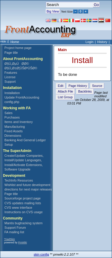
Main (62, 49)
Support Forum (15, 227)
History (102, 42)
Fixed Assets (13, 131)
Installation (12, 93)
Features (10, 72)
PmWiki (22, 242)
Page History (77, 85)
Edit (61, 85)
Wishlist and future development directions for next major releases (28, 187)
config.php (11, 102)
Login (89, 42)
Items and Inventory (18, 122)
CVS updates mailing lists (22, 203)
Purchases (12, 117)
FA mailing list (14, 232)
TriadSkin (9, 239)
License (10, 77)
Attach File (65, 91)
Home (14, 42)
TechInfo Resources (18, 180)
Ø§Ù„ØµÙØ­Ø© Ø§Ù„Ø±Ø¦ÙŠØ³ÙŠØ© (20, 66)
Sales (8, 113)
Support (10, 81)
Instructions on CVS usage (23, 212)
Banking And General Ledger (25, 140)
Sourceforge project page (22, 198)
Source (97, 85)
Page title (11, 52)
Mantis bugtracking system (23, 223)
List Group (65, 97)
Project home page (18, 48)
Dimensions (12, 135)
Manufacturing (14, 126)
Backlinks (85, 91)
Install (82, 60)
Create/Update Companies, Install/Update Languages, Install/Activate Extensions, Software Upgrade (24, 162)
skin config (41, 254)
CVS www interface (18, 207)
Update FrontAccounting (21, 97)
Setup (8, 144)
